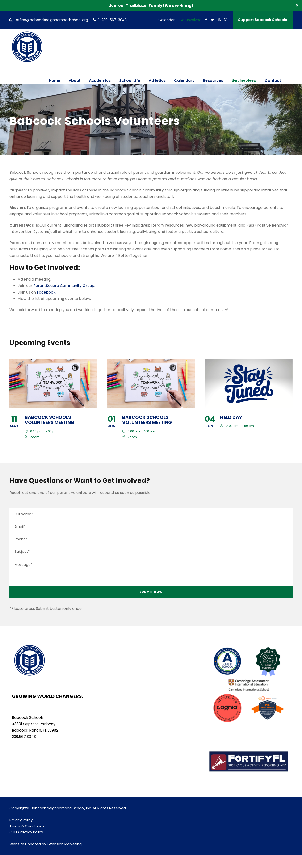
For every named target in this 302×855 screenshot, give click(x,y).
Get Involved (190, 19)
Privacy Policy (21, 819)
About (74, 80)
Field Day (231, 417)
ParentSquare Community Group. (64, 285)
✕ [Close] (296, 5)
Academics (100, 80)
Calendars (184, 80)
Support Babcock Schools (262, 19)
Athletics (157, 80)
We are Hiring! (179, 5)
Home (54, 80)
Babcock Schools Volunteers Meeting (49, 420)
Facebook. (46, 292)
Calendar (166, 19)
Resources (213, 80)
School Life (129, 80)
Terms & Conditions (26, 826)
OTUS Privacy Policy (26, 832)
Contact (273, 80)
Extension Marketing (64, 844)
